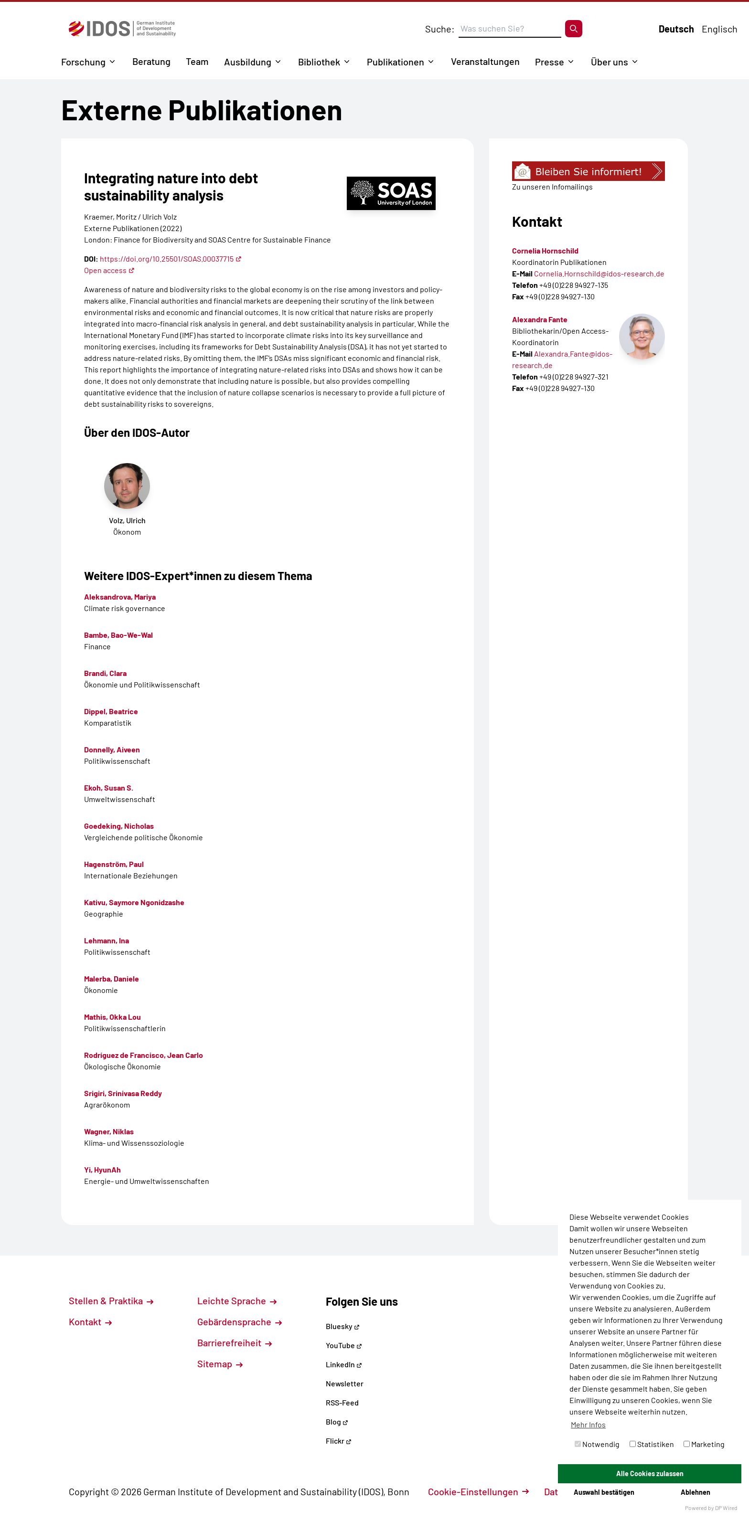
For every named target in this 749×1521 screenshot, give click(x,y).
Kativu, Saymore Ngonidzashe (134, 902)
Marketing (704, 1443)
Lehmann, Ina (106, 940)
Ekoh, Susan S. (108, 787)
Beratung (151, 61)
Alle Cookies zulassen (650, 1473)
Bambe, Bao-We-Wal (118, 634)
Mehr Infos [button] (588, 1424)
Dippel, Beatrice (111, 711)
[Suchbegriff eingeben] (510, 29)
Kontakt (90, 1321)
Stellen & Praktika (111, 1300)
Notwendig (597, 1443)
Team (197, 61)
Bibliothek (319, 61)
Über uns (609, 61)
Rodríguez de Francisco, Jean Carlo (143, 1054)
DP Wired (726, 1507)
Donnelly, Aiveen (112, 749)
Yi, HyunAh (102, 1169)
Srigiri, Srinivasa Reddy (123, 1093)
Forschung (83, 61)
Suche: (440, 28)
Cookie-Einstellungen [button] (478, 1491)
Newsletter (345, 1383)
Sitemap (220, 1363)
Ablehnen (695, 1492)
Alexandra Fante (539, 319)
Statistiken (652, 1443)
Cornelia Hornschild (545, 250)
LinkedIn (344, 1364)
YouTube (344, 1345)
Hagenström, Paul (114, 863)
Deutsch (676, 28)
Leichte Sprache (237, 1300)
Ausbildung (247, 61)
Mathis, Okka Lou (112, 1016)
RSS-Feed (342, 1402)
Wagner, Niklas (109, 1131)
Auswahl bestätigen (604, 1492)
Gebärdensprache (239, 1321)
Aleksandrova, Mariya (120, 596)
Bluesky (343, 1326)
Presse (549, 61)
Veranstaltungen (485, 61)
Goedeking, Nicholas (119, 825)
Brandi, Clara (105, 672)
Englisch (720, 28)
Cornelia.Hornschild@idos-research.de (599, 273)
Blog (337, 1421)
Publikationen (395, 61)
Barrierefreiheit (234, 1342)
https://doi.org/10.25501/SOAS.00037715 (171, 258)
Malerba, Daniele (111, 978)
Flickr (339, 1440)
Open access (109, 270)
